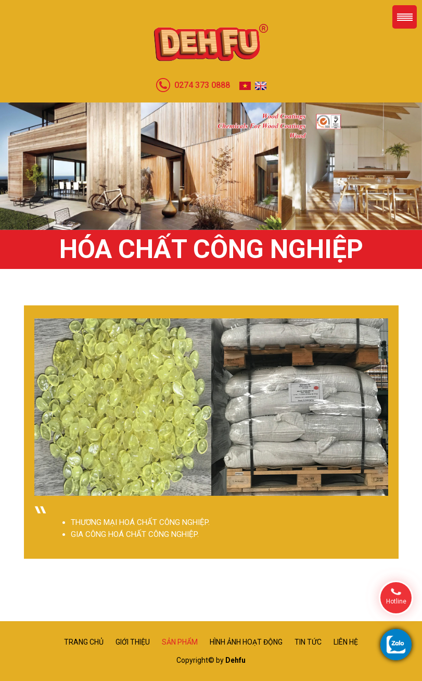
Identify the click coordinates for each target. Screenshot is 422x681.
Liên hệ (346, 642)
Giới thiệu (133, 642)
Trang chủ (84, 642)
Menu (404, 17)
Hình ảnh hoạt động (246, 642)
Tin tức (308, 642)
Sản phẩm (180, 642)
